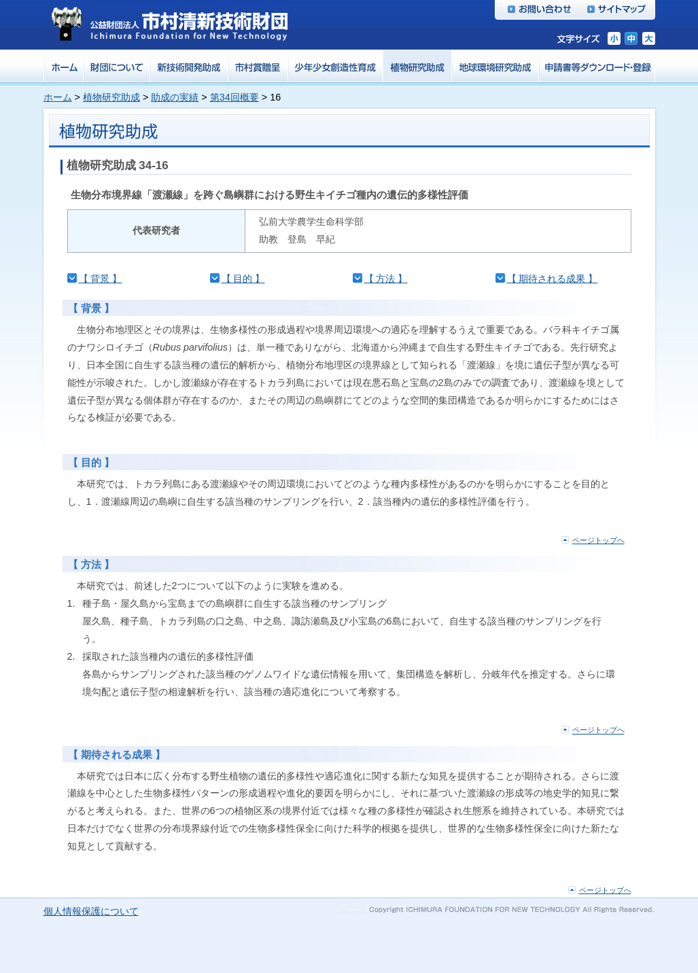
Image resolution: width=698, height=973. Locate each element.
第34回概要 (234, 97)
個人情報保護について (91, 911)
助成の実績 (174, 97)
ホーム (57, 97)
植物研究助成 (111, 97)
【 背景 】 (100, 278)
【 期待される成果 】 (552, 278)
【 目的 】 (243, 278)
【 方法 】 (386, 278)
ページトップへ (598, 540)
